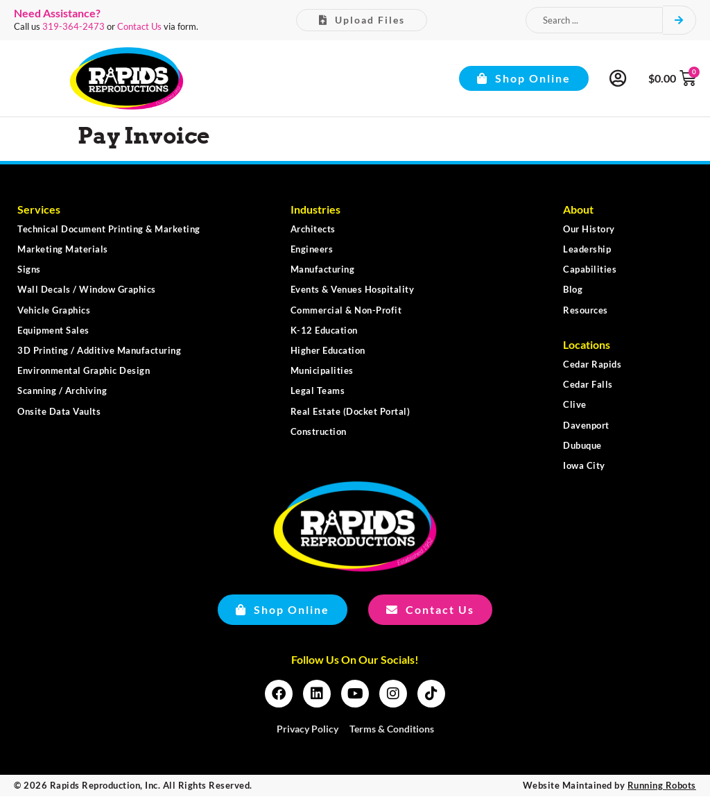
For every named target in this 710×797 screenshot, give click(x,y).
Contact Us (139, 26)
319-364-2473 (73, 26)
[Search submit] (679, 20)
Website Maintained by (609, 785)
